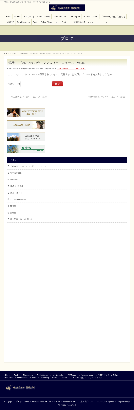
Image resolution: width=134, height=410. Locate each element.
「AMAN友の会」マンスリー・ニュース (71, 68)
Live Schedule (57, 374)
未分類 (13, 206)
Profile (16, 374)
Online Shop (44, 377)
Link (55, 377)
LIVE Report (71, 374)
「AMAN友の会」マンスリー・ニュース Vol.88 (26, 97)
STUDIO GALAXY (18, 199)
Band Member (22, 377)
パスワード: (29, 84)
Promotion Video (86, 374)
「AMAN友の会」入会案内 (107, 374)
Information (15, 179)
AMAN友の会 (16, 173)
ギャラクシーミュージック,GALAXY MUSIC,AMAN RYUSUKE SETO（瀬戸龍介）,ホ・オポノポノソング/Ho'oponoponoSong (73, 400)
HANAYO (9, 377)
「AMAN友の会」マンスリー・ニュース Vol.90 (107, 97)
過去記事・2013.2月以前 (21, 219)
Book (34, 377)
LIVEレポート (16, 193)
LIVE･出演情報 (16, 186)
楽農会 (13, 212)
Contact (64, 377)
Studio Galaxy (42, 374)
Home (7, 374)
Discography (28, 374)
